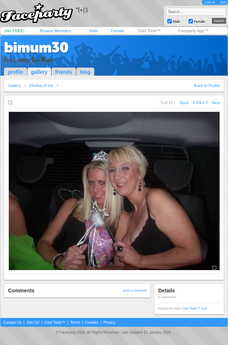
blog (85, 72)
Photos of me (41, 85)
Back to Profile (207, 85)
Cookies (91, 323)
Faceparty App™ (193, 31)
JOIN (223, 2)
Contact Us (12, 323)
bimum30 (36, 47)
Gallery (14, 85)
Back (184, 103)
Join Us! (32, 323)
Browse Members (55, 31)
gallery (39, 72)
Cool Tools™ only (194, 308)
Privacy (109, 323)
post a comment (135, 290)
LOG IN (210, 2)
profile (15, 72)
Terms (75, 323)
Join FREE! (14, 31)
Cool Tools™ (149, 31)
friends (63, 72)
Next (216, 103)
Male (93, 31)
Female (117, 31)
